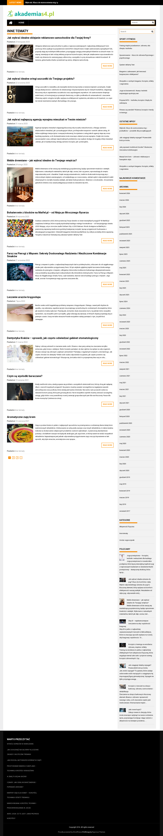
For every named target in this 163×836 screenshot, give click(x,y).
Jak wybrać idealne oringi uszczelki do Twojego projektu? (40, 78)
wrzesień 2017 (124, 511)
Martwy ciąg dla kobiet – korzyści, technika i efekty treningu (22, 795)
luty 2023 (122, 335)
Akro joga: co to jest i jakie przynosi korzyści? (23, 816)
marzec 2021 (124, 389)
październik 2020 (125, 423)
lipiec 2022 (123, 356)
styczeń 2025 (124, 295)
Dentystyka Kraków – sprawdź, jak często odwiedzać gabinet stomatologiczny (52, 338)
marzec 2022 (124, 362)
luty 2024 (122, 315)
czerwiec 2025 (124, 261)
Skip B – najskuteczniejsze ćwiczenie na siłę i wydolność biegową (134, 623)
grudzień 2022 (124, 342)
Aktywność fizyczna (126, 527)
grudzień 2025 (124, 220)
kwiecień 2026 (124, 193)
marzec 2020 (124, 457)
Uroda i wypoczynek (126, 540)
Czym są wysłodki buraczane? (24, 376)
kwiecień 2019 (124, 491)
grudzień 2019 (124, 477)
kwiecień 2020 (124, 450)
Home (21, 22)
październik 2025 (125, 234)
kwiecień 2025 (124, 274)
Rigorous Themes (98, 832)
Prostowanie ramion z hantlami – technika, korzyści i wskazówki (21, 768)
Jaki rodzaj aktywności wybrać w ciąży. (24, 760)
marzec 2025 (124, 281)
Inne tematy (20, 72)
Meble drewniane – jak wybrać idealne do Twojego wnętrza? (42, 160)
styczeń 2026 (124, 214)
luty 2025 (122, 288)
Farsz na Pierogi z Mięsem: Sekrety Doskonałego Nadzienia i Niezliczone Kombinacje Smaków (56, 255)
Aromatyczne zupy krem (21, 417)
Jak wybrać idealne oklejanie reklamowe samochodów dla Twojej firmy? (49, 37)
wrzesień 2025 (124, 241)
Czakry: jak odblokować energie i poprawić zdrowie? (21, 784)
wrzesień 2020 (124, 430)
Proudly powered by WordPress (69, 832)
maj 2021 (122, 383)
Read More (107, 66)
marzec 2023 (124, 328)
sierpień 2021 (124, 369)
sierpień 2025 (124, 247)
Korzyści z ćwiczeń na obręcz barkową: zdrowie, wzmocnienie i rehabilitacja (136, 688)
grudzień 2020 (124, 410)
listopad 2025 (124, 227)
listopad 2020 (124, 416)
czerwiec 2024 (124, 308)
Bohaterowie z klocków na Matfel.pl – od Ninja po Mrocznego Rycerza (48, 212)
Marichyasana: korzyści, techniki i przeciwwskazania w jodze (21, 805)
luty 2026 (122, 207)
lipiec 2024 (123, 301)
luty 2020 (122, 464)
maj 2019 (122, 484)
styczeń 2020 (124, 470)
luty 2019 (122, 504)
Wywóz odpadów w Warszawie (20, 744)
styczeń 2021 (124, 403)
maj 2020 (122, 443)
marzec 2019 (124, 497)
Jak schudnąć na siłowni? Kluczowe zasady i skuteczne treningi (23, 752)
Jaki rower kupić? (134, 709)
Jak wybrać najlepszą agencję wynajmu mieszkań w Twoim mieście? (46, 119)
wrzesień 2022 (124, 349)
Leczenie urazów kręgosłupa (24, 297)
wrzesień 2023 (124, 322)
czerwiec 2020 (124, 437)
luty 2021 (122, 396)
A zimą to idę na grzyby (17, 776)
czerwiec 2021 (124, 376)
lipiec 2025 (123, 254)
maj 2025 (122, 268)
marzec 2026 (124, 200)
